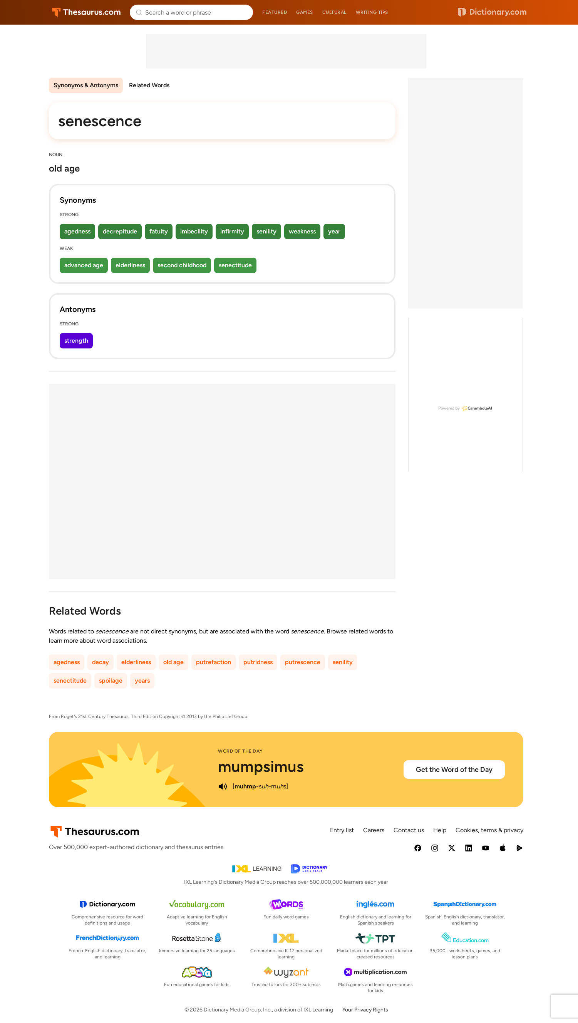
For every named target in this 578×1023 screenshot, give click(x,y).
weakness (302, 231)
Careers (373, 830)
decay (100, 662)
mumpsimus (261, 766)
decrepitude (120, 231)
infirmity (232, 231)
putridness (258, 662)
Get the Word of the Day (454, 769)
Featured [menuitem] (274, 12)
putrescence (302, 662)
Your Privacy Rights (365, 1009)
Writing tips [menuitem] (372, 12)
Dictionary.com (492, 12)
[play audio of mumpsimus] (222, 786)
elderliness (130, 265)
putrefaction (213, 662)
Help (439, 830)
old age (173, 662)
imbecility (194, 231)
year (334, 231)
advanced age (83, 265)
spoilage (110, 680)
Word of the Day (240, 751)
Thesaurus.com (86, 12)
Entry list (342, 830)
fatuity (158, 231)
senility (266, 231)
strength (76, 340)
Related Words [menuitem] (149, 85)
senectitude (235, 265)
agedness (77, 231)
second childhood (181, 265)
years (142, 680)
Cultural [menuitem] (334, 12)
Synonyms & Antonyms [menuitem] (86, 85)
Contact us (409, 830)
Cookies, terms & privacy (489, 830)
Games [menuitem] (304, 12)
